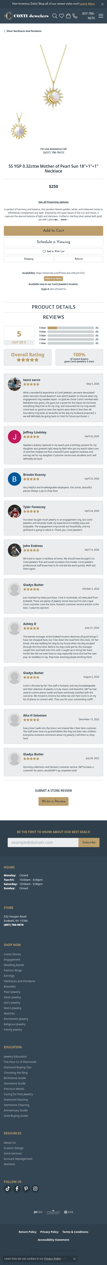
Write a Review (53, 801)
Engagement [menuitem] (12, 959)
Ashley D (29, 624)
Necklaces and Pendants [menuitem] (19, 981)
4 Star (42, 331)
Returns (79, 259)
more (65, 219)
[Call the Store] (14, 925)
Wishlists (9, 1164)
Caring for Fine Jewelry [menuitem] (18, 1094)
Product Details (53, 307)
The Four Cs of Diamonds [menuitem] (20, 1062)
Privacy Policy (49, 1232)
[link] (84, 16)
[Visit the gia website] (68, 1212)
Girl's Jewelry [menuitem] (12, 1002)
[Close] (102, 4)
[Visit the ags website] (53, 1212)
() (97, 327)
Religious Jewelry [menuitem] (14, 1024)
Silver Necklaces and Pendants (24, 31)
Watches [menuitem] (9, 1013)
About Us (10, 1142)
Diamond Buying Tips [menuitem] (17, 1067)
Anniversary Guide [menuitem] (16, 1110)
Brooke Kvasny (34, 474)
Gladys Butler (33, 585)
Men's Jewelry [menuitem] (12, 1008)
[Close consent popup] (74, 1259)
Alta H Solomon (35, 715)
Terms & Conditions (75, 1232)
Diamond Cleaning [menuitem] (16, 1099)
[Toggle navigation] (101, 15)
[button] (54, 16)
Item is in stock (54, 278)
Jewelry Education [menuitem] (15, 1056)
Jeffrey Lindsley (35, 432)
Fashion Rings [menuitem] (13, 970)
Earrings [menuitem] (9, 976)
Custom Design (14, 1148)
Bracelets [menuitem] (10, 986)
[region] (53, 94)
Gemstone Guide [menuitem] (15, 1083)
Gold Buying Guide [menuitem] (16, 1116)
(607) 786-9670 (53, 152)
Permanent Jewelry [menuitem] (16, 1019)
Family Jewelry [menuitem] (13, 1029)
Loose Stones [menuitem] (12, 954)
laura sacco (31, 380)
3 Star (42, 335)
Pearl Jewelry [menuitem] (12, 992)
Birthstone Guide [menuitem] (15, 1078)
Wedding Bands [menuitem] (14, 965)
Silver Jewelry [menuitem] (12, 997)
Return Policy (28, 1232)
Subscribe (89, 842)
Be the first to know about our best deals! (53, 832)
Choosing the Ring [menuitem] (16, 1072)
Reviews (53, 317)
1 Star (42, 343)
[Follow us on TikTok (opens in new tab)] (7, 1188)
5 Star (42, 327)
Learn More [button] (87, 3)
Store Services (13, 1153)
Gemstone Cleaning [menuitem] (16, 1105)
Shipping (28, 259)
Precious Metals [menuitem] (14, 1089)
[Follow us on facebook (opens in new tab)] (17, 1188)
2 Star (42, 339)
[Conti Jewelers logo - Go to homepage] (26, 15)
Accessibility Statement (53, 1240)
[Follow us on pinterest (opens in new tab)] (26, 1188)
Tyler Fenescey (34, 507)
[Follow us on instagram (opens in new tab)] (35, 1188)
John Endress (33, 546)
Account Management (18, 1159)
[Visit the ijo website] (38, 1212)
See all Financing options (53, 202)
